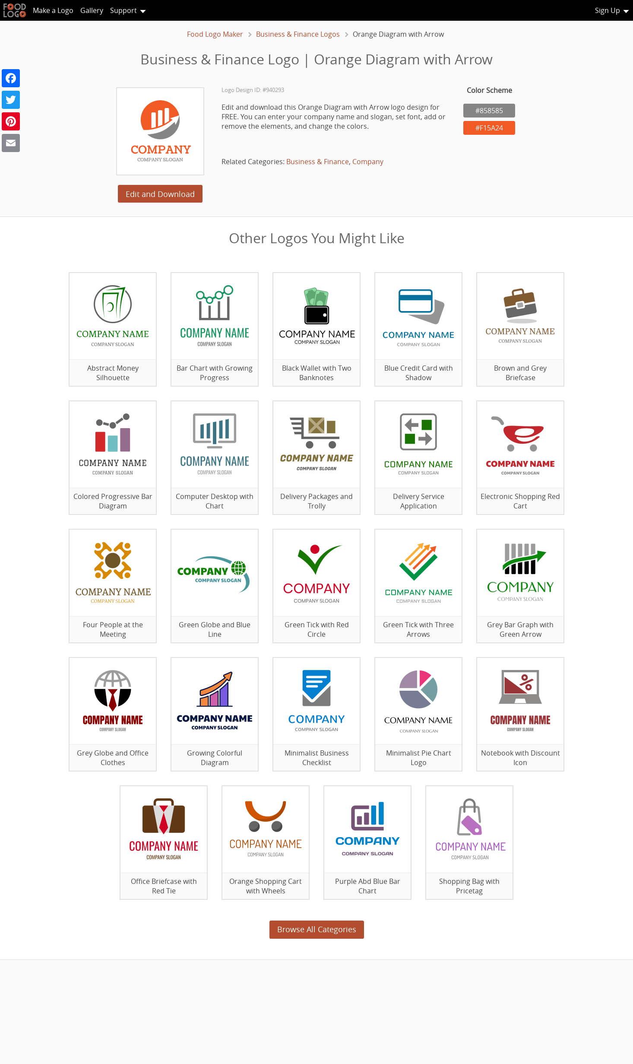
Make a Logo (53, 10)
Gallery (91, 10)
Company (367, 161)
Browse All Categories (316, 929)
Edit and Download (160, 194)
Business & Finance (317, 161)
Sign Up (607, 10)
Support (123, 10)
